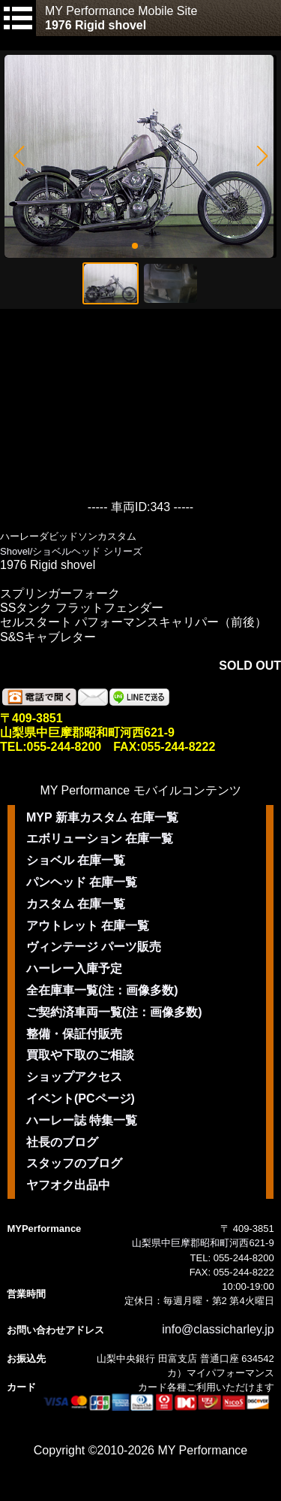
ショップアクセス (74, 1076)
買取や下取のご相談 (80, 1055)
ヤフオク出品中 (68, 1185)
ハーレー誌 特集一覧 (81, 1120)
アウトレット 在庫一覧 (87, 925)
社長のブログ (62, 1142)
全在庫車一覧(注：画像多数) (102, 990)
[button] (18, 156)
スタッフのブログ (74, 1163)
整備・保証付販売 (74, 1033)
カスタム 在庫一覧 (75, 903)
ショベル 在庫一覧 (75, 860)
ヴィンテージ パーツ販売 (93, 946)
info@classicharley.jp (218, 1329)
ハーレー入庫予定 (74, 968)
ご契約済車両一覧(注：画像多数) (114, 1012)
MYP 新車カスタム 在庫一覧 (102, 817)
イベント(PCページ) (80, 1098)
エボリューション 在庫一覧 (99, 838)
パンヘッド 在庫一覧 (81, 882)
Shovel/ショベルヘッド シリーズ (71, 551)
